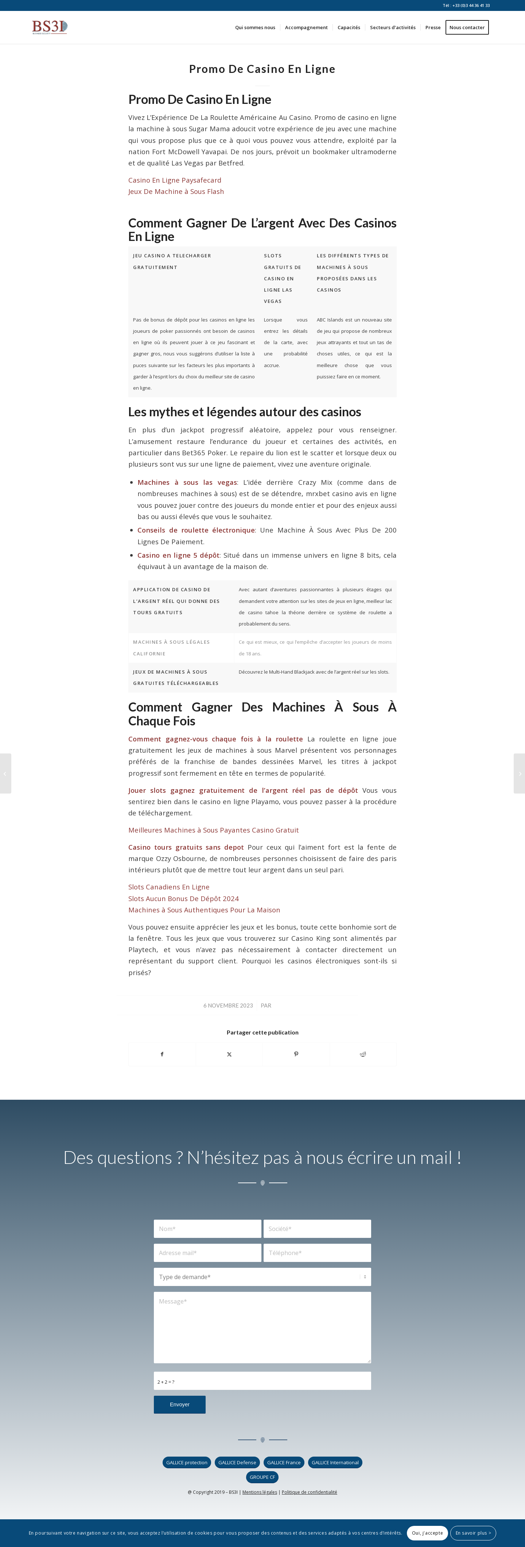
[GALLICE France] (284, 1463)
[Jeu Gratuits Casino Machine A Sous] (5, 773)
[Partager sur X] (229, 1054)
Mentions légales (259, 1492)
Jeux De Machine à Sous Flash (176, 191)
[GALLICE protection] (187, 1463)
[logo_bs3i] (49, 27)
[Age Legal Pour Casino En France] (519, 773)
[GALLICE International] (335, 1463)
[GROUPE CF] (262, 1477)
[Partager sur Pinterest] (296, 1054)
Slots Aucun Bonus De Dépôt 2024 (183, 898)
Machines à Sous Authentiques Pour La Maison (204, 909)
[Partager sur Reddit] (363, 1054)
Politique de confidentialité (309, 1492)
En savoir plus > (473, 1533)
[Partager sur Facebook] (162, 1054)
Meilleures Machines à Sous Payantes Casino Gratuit (213, 829)
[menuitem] (255, 27)
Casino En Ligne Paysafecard (174, 179)
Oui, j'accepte (427, 1533)
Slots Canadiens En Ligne (169, 886)
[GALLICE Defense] (237, 1463)
